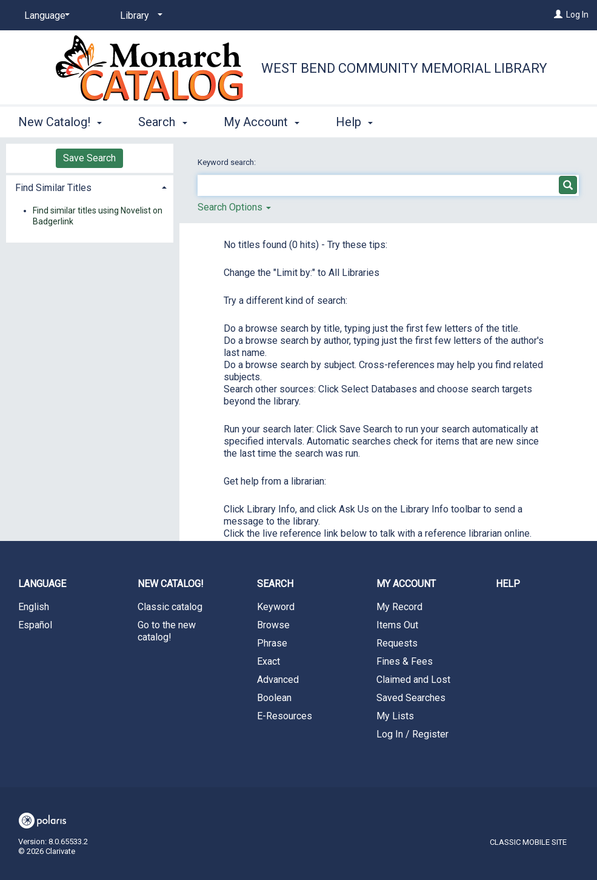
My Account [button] (261, 122)
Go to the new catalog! (167, 631)
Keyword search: (228, 162)
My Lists (395, 716)
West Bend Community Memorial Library (404, 68)
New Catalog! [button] (60, 122)
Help (508, 583)
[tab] (89, 186)
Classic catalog (170, 607)
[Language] (45, 16)
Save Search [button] (89, 158)
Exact (268, 661)
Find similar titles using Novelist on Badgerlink (97, 216)
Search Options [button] (234, 207)
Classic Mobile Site (528, 842)
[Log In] (558, 14)
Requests (397, 643)
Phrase (272, 643)
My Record (399, 607)
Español (35, 625)
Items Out (397, 625)
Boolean (274, 698)
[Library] (139, 16)
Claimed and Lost (413, 679)
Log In (577, 14)
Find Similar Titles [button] (53, 187)
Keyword (276, 607)
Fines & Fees (404, 661)
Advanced (278, 679)
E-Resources (284, 716)
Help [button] (354, 122)
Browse (273, 625)
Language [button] (42, 583)
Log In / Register (412, 734)
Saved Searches (410, 698)
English (33, 607)
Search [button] (162, 122)
